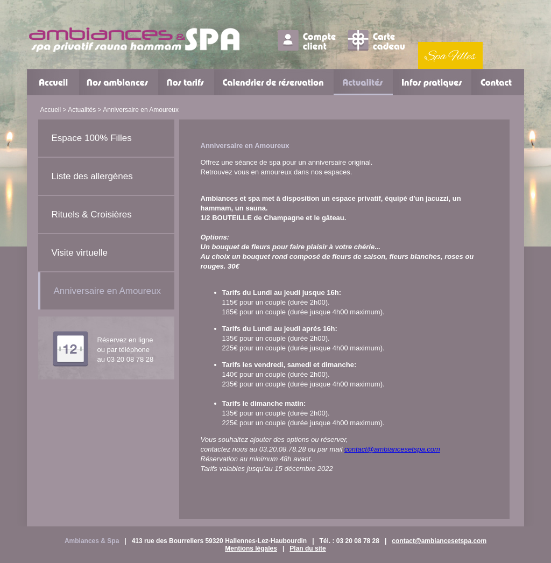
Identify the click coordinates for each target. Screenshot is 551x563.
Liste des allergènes (92, 176)
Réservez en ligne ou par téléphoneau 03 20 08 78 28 (125, 349)
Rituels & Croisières (92, 214)
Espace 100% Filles (92, 138)
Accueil (50, 110)
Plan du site (307, 548)
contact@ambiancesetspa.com (392, 449)
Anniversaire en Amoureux (107, 291)
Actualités (82, 110)
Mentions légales (251, 548)
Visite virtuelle (80, 253)
